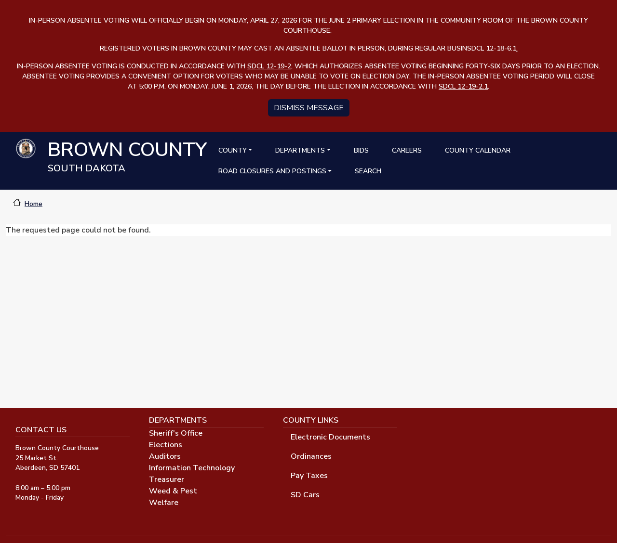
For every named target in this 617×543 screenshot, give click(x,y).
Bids (361, 150)
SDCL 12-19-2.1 (463, 86)
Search (368, 171)
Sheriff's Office (175, 433)
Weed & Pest (173, 491)
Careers (407, 150)
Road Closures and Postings (272, 171)
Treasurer (166, 479)
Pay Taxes (309, 475)
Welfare (163, 502)
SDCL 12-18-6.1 (492, 48)
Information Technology (192, 468)
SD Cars (305, 495)
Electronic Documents (330, 437)
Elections (165, 445)
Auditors (165, 456)
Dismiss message (309, 108)
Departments (300, 150)
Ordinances (311, 456)
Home (33, 203)
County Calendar (477, 150)
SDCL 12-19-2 (269, 66)
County (232, 150)
